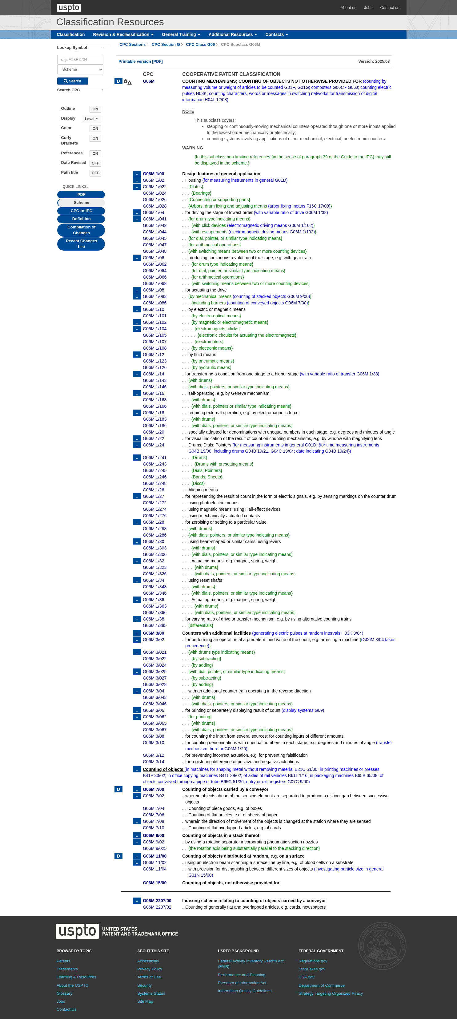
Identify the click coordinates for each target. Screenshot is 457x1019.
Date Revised (73, 162)
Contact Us (66, 1009)
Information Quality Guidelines (244, 991)
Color (66, 127)
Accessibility (148, 961)
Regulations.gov (313, 961)
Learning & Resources (76, 977)
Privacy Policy (149, 969)
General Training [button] (181, 34)
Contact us (389, 7)
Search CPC (68, 90)
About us (348, 7)
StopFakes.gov (312, 969)
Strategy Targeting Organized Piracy (331, 993)
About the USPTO (73, 985)
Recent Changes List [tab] (81, 244)
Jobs (368, 7)
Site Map (145, 1001)
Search (72, 81)
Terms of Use (149, 977)
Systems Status (151, 993)
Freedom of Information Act (242, 983)
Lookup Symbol (72, 47)
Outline (68, 108)
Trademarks (67, 969)
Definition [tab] (81, 218)
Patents (63, 961)
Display (68, 118)
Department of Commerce (322, 985)
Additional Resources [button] (233, 34)
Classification (71, 34)
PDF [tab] (82, 194)
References (72, 153)
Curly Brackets (69, 140)
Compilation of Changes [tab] (81, 230)
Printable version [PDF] (140, 61)
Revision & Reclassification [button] (123, 34)
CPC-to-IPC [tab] (81, 210)
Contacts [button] (276, 34)
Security (144, 985)
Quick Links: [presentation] (75, 186)
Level (91, 119)
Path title (69, 172)
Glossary (64, 993)
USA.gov (306, 977)
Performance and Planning (241, 975)
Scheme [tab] (81, 202)
